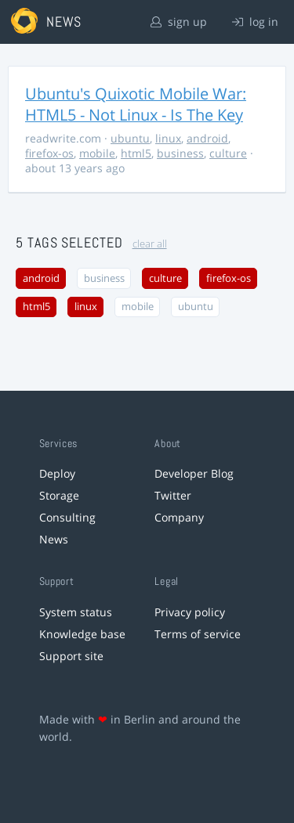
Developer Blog (194, 473)
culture (228, 153)
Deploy (57, 473)
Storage (59, 495)
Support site (71, 655)
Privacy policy (189, 612)
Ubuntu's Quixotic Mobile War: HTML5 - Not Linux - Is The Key (135, 104)
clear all (149, 244)
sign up (179, 21)
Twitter (172, 495)
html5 (136, 153)
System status (75, 612)
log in (255, 21)
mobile (97, 153)
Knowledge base (82, 633)
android (207, 138)
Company (179, 517)
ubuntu (130, 138)
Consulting (67, 517)
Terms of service (197, 633)
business (180, 153)
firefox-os (49, 153)
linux (168, 138)
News (53, 539)
